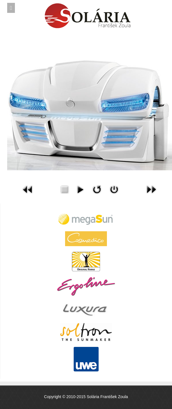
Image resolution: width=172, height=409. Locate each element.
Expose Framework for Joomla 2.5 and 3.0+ (86, 6)
